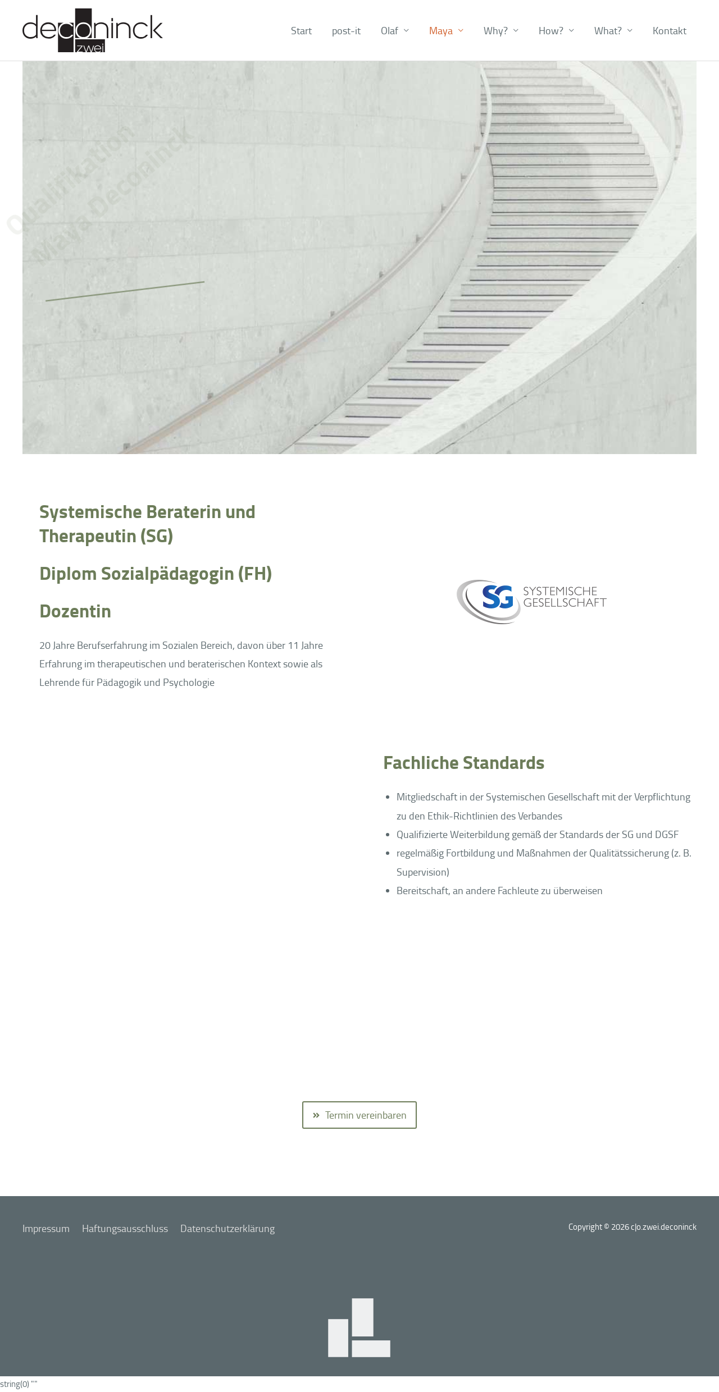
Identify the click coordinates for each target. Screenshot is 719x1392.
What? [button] (608, 30)
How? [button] (551, 30)
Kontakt (669, 30)
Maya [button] (441, 30)
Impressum (46, 1228)
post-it (346, 30)
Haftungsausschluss (125, 1228)
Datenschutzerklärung (227, 1228)
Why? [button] (496, 30)
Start (301, 30)
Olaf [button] (389, 30)
